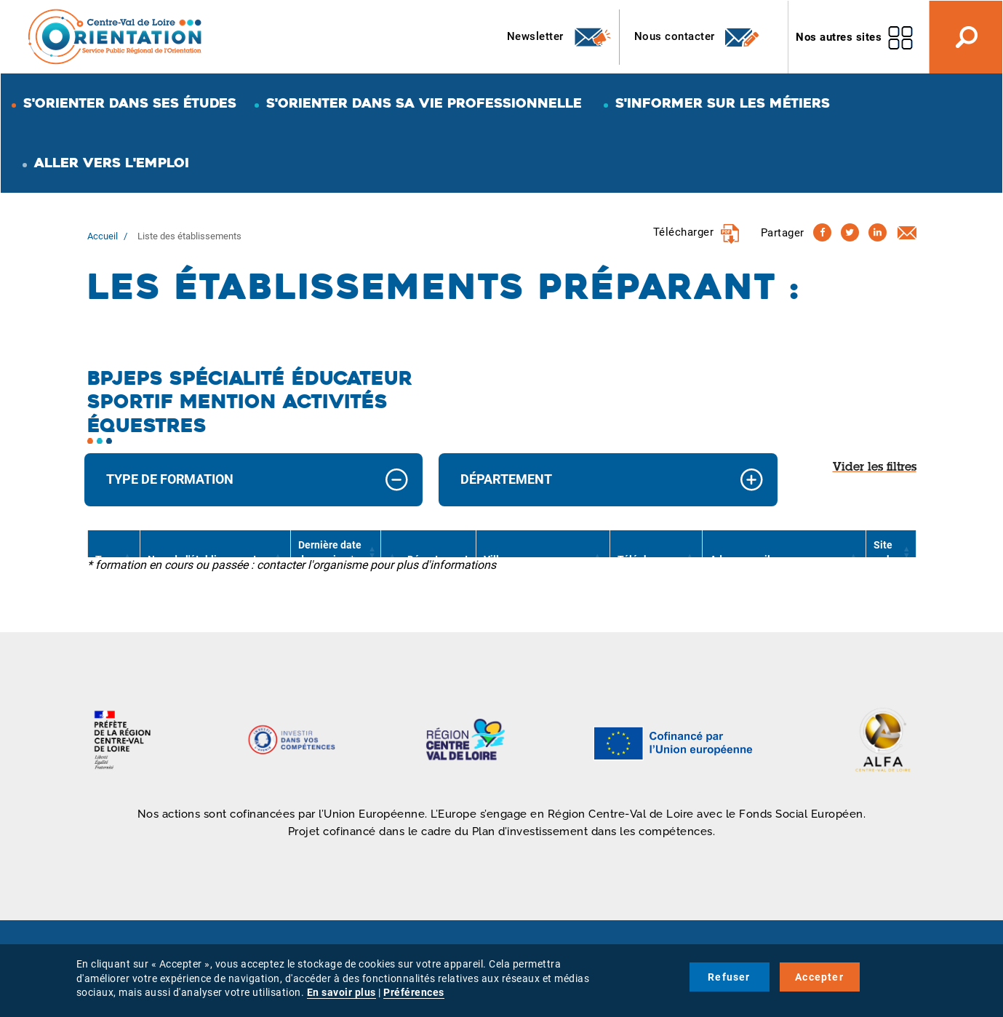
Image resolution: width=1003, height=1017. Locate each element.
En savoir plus (341, 992)
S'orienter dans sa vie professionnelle (424, 103)
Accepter (819, 977)
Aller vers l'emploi (111, 162)
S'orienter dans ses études (129, 103)
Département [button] (506, 479)
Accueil (102, 236)
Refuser (729, 977)
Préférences (413, 992)
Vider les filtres (874, 468)
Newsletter (559, 37)
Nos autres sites (839, 37)
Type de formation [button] (169, 479)
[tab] (254, 479)
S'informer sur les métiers (722, 103)
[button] (370, 552)
